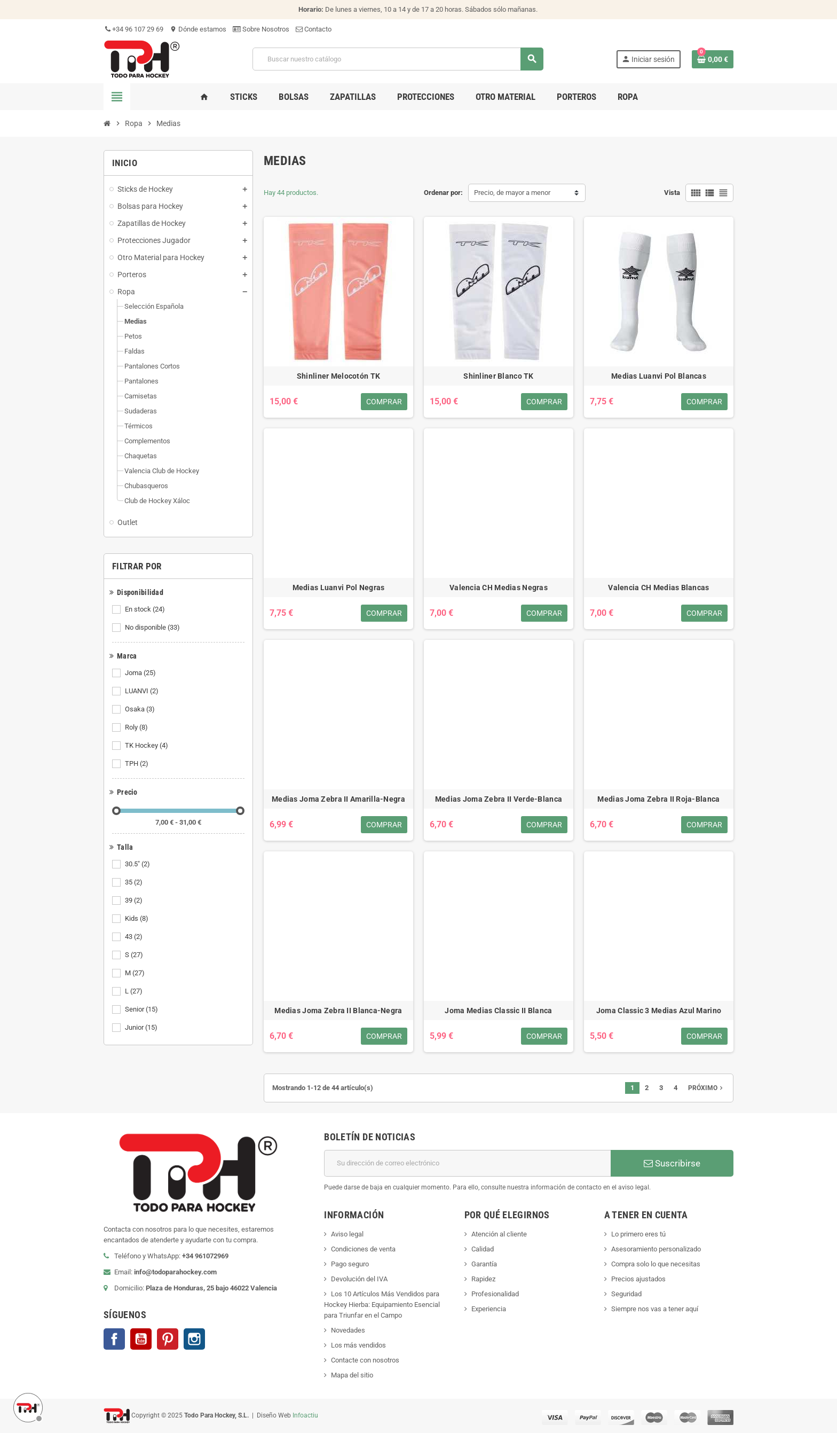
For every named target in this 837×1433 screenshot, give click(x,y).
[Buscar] (397, 59)
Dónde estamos (198, 29)
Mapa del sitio (352, 1375)
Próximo (706, 1088)
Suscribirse (672, 1163)
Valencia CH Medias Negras (498, 587)
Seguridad (626, 1294)
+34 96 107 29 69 (133, 29)
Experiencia (488, 1309)
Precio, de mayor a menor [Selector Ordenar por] (512, 193)
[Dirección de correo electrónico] (467, 1163)
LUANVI (142, 691)
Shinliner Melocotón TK (338, 376)
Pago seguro (350, 1264)
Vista (672, 193)
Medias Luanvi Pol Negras (339, 587)
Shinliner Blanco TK (498, 376)
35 (134, 882)
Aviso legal (347, 1234)
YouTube (141, 1339)
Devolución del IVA (359, 1279)
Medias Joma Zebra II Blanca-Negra (338, 1010)
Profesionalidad (495, 1294)
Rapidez (483, 1279)
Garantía (484, 1264)
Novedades (348, 1330)
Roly (137, 727)
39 (134, 900)
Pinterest (167, 1339)
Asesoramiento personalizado (656, 1249)
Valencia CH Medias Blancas (658, 587)
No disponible (153, 627)
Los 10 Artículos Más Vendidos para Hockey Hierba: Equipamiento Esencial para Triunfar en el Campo (382, 1304)
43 (134, 936)
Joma (141, 673)
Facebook (114, 1339)
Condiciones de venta (363, 1249)
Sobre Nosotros (261, 29)
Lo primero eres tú (638, 1234)
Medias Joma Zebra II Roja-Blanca (658, 799)
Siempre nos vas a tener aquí (654, 1309)
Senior (142, 1009)
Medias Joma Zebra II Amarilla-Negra (338, 799)
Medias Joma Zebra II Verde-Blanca (498, 799)
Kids (137, 918)
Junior (142, 1027)
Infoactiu (305, 1415)
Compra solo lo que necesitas (655, 1264)
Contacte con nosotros (365, 1360)
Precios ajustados (638, 1279)
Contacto (313, 29)
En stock (146, 609)
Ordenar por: (443, 193)
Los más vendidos (358, 1345)
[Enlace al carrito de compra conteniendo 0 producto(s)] (712, 59)
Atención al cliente (499, 1234)
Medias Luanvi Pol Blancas (658, 376)
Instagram (194, 1339)
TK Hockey (147, 745)
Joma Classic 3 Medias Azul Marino (658, 1010)
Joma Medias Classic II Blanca (498, 1010)
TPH (137, 763)
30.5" (138, 864)
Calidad (482, 1249)
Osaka (140, 709)
